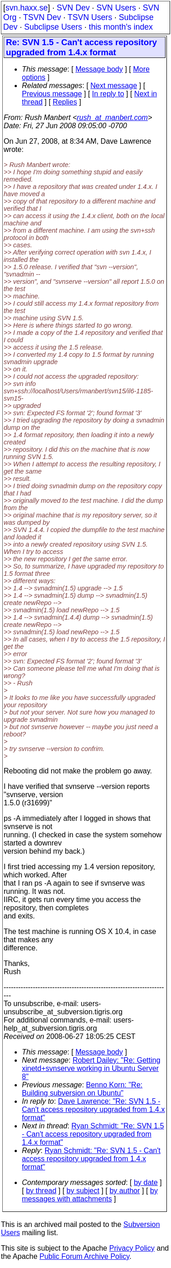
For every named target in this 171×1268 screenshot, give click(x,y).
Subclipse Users (53, 26)
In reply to (108, 94)
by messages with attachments (90, 1195)
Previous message (52, 94)
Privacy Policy (132, 1248)
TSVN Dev (42, 17)
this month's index (121, 26)
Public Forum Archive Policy (85, 1256)
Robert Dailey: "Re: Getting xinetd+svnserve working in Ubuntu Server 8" (91, 1068)
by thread (41, 1191)
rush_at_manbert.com (112, 117)
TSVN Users (89, 17)
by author (124, 1191)
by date (145, 1182)
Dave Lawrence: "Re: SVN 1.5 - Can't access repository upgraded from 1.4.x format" (93, 1109)
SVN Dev (73, 7)
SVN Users (116, 7)
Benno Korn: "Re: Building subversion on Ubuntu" (82, 1089)
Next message (113, 85)
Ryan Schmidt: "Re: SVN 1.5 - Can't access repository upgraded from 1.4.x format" (93, 1134)
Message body (99, 69)
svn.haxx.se (26, 7)
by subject (83, 1191)
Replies (65, 102)
